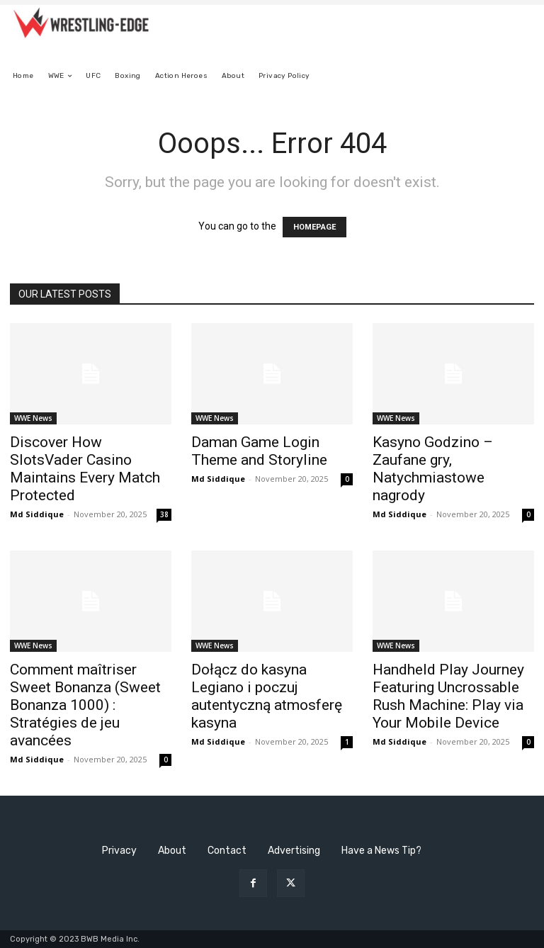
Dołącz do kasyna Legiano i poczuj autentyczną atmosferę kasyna (266, 696)
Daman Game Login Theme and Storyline (259, 451)
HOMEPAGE (314, 227)
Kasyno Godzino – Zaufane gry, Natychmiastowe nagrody (433, 469)
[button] (517, 76)
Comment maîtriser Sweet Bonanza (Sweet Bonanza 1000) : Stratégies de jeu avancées (85, 705)
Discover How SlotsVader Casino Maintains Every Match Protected (85, 469)
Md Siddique (37, 514)
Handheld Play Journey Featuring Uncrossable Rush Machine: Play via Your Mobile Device (448, 696)
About (172, 851)
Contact (227, 851)
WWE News (33, 418)
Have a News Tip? (381, 851)
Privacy (119, 851)
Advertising (294, 851)
